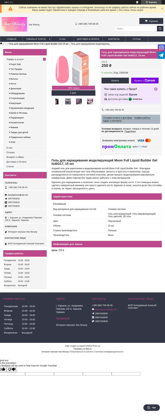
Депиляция (15, 88)
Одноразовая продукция (22, 108)
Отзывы (10, 152)
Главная (11, 39)
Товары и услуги (36, 39)
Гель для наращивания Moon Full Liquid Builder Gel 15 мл (39, 44)
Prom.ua (96, 346)
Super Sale (15, 64)
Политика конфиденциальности (109, 352)
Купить (115, 80)
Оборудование (17, 93)
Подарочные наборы (20, 137)
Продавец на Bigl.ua (82, 349)
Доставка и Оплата (16, 161)
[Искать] (160, 28)
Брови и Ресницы (18, 113)
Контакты (114, 39)
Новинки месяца (18, 74)
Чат (151, 407)
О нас (62, 39)
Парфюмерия (17, 117)
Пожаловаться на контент (81, 352)
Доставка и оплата (88, 39)
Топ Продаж (16, 69)
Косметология (17, 122)
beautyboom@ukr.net (18, 195)
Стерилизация (17, 98)
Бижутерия (15, 103)
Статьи (137, 39)
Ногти (13, 83)
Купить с (144, 80)
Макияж (14, 127)
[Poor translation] (12, 369)
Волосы (14, 79)
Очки (12, 142)
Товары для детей (19, 132)
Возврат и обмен (15, 157)
